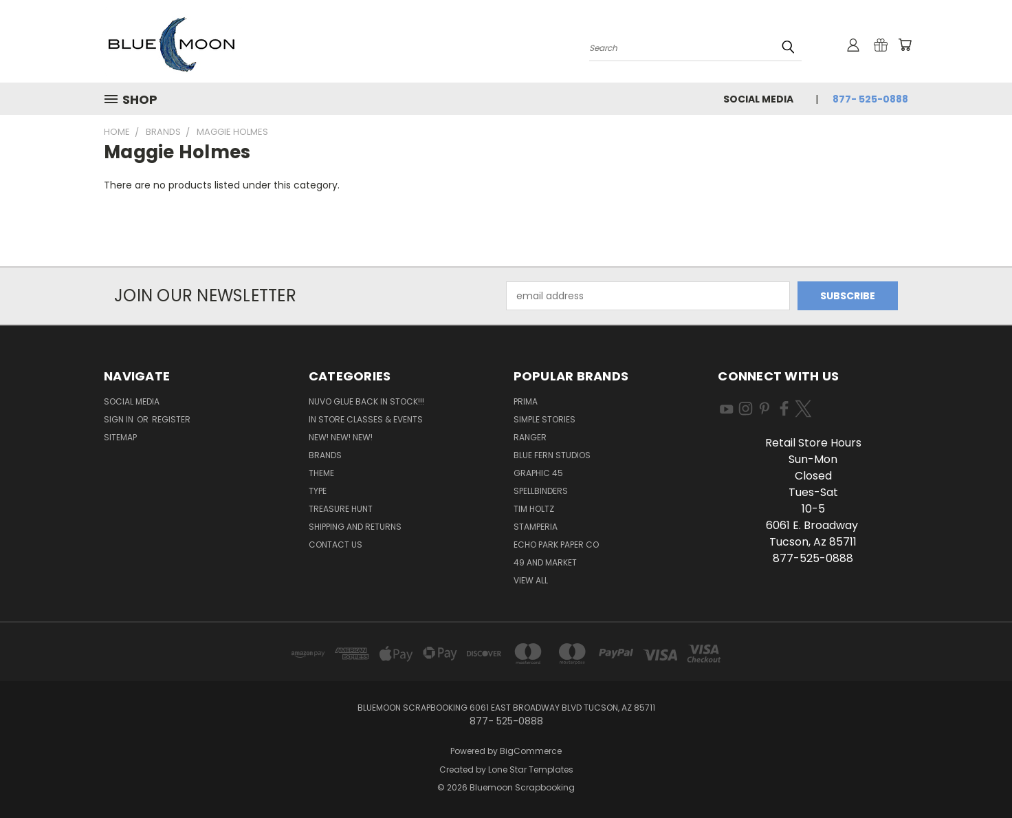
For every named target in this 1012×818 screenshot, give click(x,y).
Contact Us (335, 544)
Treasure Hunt (341, 509)
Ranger (530, 437)
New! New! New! (341, 437)
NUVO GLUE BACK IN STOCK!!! (366, 401)
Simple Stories (544, 419)
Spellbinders (541, 491)
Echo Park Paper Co (556, 544)
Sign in (119, 419)
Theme (321, 473)
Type (318, 491)
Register (171, 419)
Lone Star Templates (530, 769)
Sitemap (120, 437)
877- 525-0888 (870, 99)
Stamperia (536, 526)
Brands (325, 455)
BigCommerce (531, 751)
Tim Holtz (534, 509)
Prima (526, 401)
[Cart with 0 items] (905, 45)
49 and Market (545, 562)
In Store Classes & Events (366, 419)
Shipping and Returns (355, 526)
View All (531, 580)
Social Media (758, 99)
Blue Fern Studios (552, 455)
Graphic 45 (538, 473)
